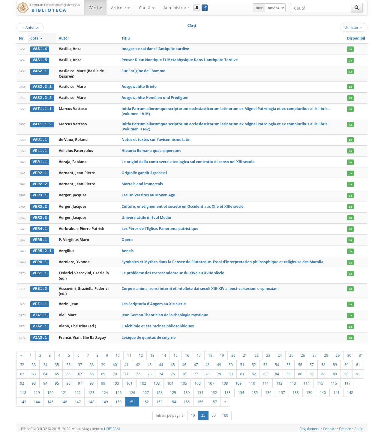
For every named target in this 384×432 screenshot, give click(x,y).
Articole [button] (120, 7)
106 (197, 380)
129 (173, 390)
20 (233, 352)
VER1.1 (40, 161)
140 (323, 390)
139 (309, 390)
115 (320, 380)
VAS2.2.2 (42, 97)
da (350, 49)
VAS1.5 (40, 60)
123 (91, 390)
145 (50, 399)
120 (50, 390)
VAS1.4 (40, 49)
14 (164, 352)
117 (347, 380)
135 (255, 390)
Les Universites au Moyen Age (148, 194)
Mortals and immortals (142, 183)
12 (141, 352)
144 (37, 399)
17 (198, 352)
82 (254, 371)
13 (152, 352)
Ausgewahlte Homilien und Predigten (155, 97)
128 (159, 390)
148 (91, 399)
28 (326, 352)
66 (68, 371)
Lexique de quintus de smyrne (149, 335)
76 (184, 371)
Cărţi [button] (95, 7)
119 (37, 390)
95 (57, 380)
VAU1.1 (40, 139)
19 (222, 352)
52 (254, 362)
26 (303, 352)
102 (143, 380)
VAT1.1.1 (42, 108)
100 (116, 380)
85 (288, 371)
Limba (259, 8)
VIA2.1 (40, 324)
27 (315, 352)
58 (323, 362)
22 (257, 352)
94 (45, 380)
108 (225, 380)
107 (211, 380)
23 (268, 352)
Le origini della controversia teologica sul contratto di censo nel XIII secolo (188, 161)
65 (57, 371)
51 (242, 362)
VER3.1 (40, 194)
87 (312, 371)
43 (150, 362)
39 (103, 362)
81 (242, 371)
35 (57, 362)
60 (346, 362)
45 (173, 362)
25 (291, 352)
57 (312, 362)
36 (68, 362)
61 (358, 362)
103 (157, 380)
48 (208, 362)
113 (293, 380)
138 (295, 390)
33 (34, 362)
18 (210, 352)
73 (150, 371)
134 (241, 390)
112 (279, 380)
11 (129, 352)
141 (336, 390)
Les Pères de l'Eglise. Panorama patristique (160, 227)
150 (119, 399)
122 (78, 390)
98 (92, 380)
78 (208, 371)
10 (118, 352)
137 (282, 390)
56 (300, 362)
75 (173, 371)
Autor (64, 38)
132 (214, 390)
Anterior (30, 27)
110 (252, 380)
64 (45, 371)
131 (200, 390)
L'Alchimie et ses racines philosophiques (158, 324)
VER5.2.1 (42, 249)
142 (350, 390)
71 (126, 371)
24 (280, 352)
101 (129, 380)
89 (335, 371)
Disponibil (356, 38)
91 (358, 371)
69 (103, 371)
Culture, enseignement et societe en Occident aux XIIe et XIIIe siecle (182, 205)
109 (239, 380)
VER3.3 (40, 216)
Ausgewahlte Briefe (139, 86)
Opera (127, 238)
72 (138, 371)
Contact (329, 426)
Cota (36, 38)
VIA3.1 (40, 335)
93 (34, 380)
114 (307, 380)
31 (361, 352)
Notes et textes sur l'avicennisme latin (156, 139)
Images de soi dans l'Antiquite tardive (155, 48)
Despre (345, 426)
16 (187, 352)
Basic (358, 426)
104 (170, 380)
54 (277, 362)
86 (300, 371)
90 (346, 371)
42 (138, 362)
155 (187, 399)
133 (227, 390)
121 (64, 390)
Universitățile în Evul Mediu (146, 216)
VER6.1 (40, 260)
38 (92, 362)
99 (103, 380)
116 (334, 380)
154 (173, 399)
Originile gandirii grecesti (144, 171)
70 (115, 371)
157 (214, 399)
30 (349, 352)
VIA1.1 (40, 313)
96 (68, 380)
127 (146, 390)
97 (80, 380)
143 (23, 399)
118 (23, 390)
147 (78, 399)
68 (92, 371)
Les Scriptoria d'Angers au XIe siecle (154, 302)
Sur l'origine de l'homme (143, 70)
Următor (353, 27)
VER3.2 (40, 205)
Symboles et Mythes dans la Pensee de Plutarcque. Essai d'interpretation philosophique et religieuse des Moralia (222, 260)
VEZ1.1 (40, 302)
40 (115, 362)
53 (265, 362)
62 (22, 371)
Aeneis (128, 249)
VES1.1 (40, 271)
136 (268, 390)
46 (184, 362)
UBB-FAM (112, 426)
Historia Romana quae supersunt (151, 150)
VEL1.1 (40, 150)
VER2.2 (40, 183)
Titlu (126, 38)
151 (132, 399)
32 (22, 362)
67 (80, 371)
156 (200, 399)
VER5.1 (40, 238)
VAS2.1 (40, 71)
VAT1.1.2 (42, 124)
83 (265, 371)
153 (159, 399)
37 (80, 362)
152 (146, 399)
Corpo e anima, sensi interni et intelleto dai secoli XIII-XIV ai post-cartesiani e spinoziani (200, 286)
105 (184, 380)
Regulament (309, 426)
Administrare (176, 7)
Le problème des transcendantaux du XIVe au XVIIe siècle (173, 271)
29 (338, 352)
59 (335, 362)
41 (126, 362)
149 (105, 399)
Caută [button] (146, 7)
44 (161, 362)
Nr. (22, 38)
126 (132, 390)
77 (196, 371)
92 (22, 380)
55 (288, 362)
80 (231, 371)
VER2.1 (40, 172)
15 (175, 352)
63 (34, 371)
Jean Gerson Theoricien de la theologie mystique (165, 313)
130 (187, 390)
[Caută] (357, 8)
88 (323, 371)
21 (245, 352)
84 (277, 371)
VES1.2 (40, 287)
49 (219, 362)
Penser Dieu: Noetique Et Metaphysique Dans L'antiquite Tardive (180, 59)
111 (265, 380)
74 (161, 371)
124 (105, 390)
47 (196, 362)
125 (119, 390)
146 (64, 399)
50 (231, 362)
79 (219, 371)
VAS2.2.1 (42, 86)
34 (45, 362)
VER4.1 (40, 227)
